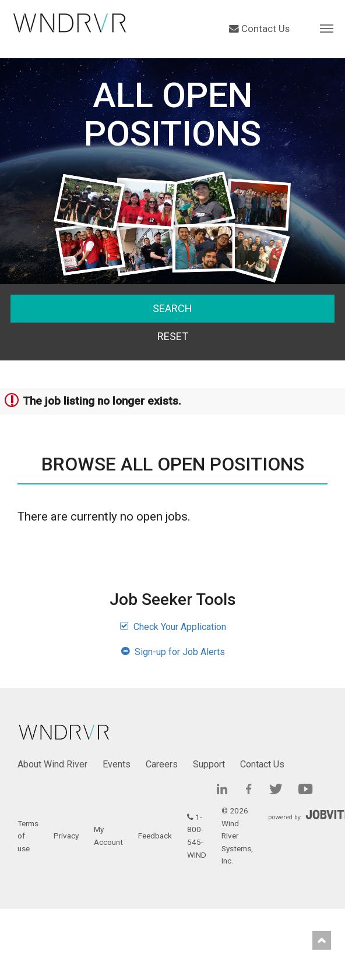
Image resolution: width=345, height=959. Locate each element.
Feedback (155, 835)
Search (172, 308)
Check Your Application (172, 626)
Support (209, 764)
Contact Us (259, 28)
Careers (162, 764)
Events (117, 764)
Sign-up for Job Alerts (173, 651)
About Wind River (52, 764)
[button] (326, 28)
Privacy (66, 835)
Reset (172, 336)
